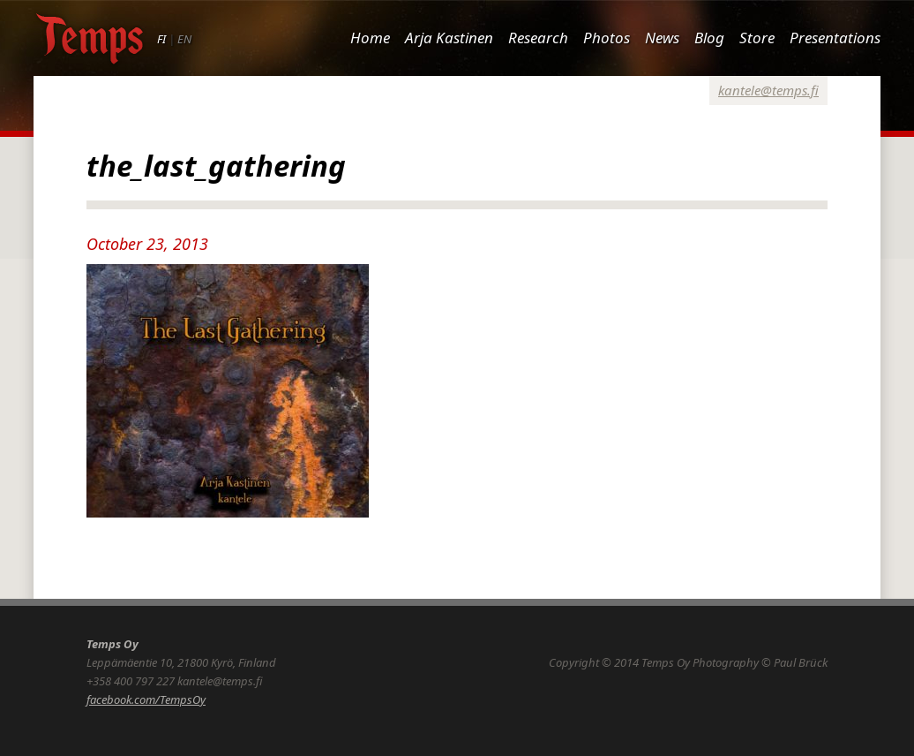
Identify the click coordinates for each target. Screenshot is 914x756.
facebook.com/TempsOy (146, 699)
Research (538, 37)
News (662, 37)
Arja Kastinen (449, 37)
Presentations (835, 37)
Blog (709, 37)
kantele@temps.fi (768, 90)
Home (370, 37)
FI (161, 39)
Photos (606, 37)
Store (757, 37)
